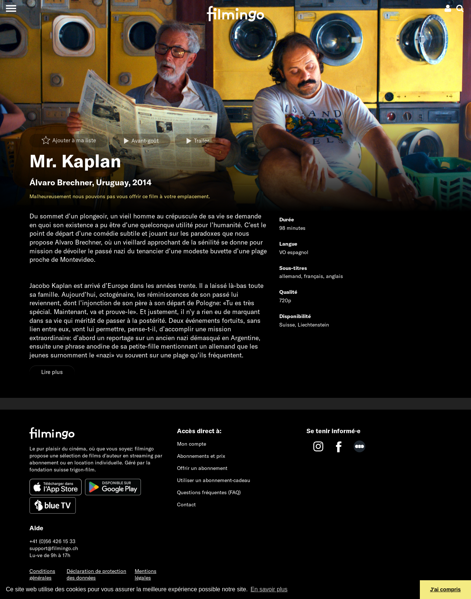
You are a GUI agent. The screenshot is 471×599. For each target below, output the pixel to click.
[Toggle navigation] (11, 8)
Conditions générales (42, 574)
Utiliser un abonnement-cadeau (213, 480)
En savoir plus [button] (269, 589)
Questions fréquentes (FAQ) (209, 492)
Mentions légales (145, 574)
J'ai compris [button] (445, 589)
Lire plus (52, 371)
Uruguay (112, 182)
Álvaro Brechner (60, 182)
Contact (186, 504)
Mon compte (191, 444)
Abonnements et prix (201, 456)
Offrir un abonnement (202, 468)
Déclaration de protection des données (96, 574)
